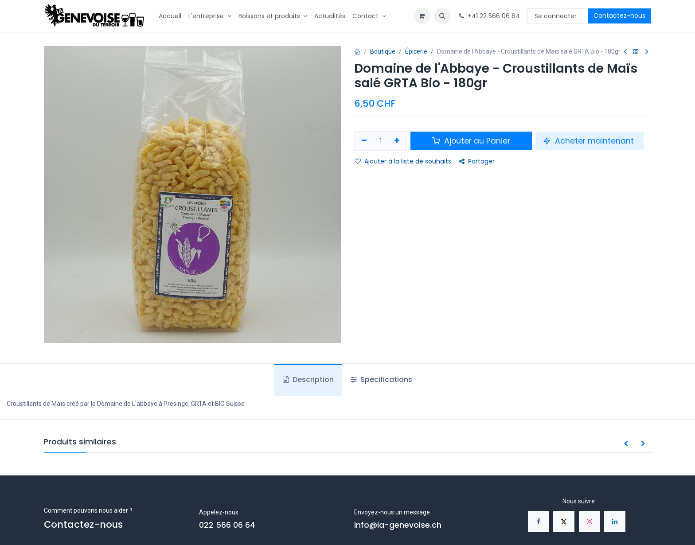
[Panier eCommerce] (422, 16)
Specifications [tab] (381, 379)
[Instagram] (589, 521)
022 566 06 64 (227, 525)
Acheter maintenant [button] (589, 141)
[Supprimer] (364, 141)
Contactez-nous (619, 15)
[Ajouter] (397, 141)
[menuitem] (170, 16)
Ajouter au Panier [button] (471, 141)
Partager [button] (477, 161)
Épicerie (416, 51)
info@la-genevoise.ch (397, 525)
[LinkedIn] (614, 521)
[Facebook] (538, 521)
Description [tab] (308, 379)
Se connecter (556, 16)
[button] (442, 16)
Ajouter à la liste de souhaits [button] (403, 161)
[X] (563, 521)
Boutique (382, 51)
